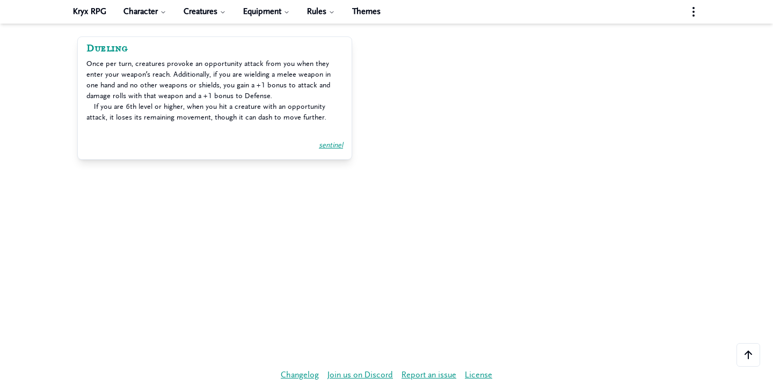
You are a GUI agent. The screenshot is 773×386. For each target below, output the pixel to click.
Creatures (205, 12)
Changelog (300, 375)
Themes (366, 12)
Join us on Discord (360, 375)
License (478, 375)
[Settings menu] (694, 12)
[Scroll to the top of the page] (748, 355)
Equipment (266, 12)
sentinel (331, 145)
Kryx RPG (89, 12)
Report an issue (429, 375)
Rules (321, 12)
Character (144, 12)
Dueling (107, 49)
